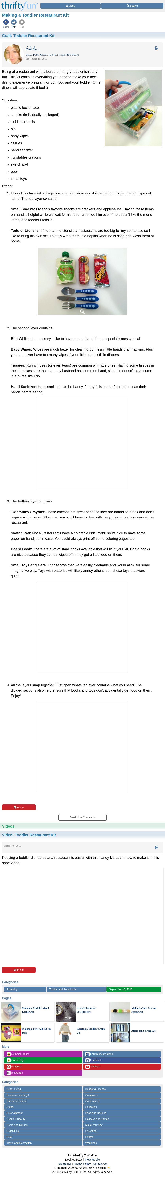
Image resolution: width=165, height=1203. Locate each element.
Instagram (15, 1073)
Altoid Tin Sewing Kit (143, 1030)
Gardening (15, 1060)
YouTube (92, 1067)
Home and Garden (17, 1124)
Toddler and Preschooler (63, 989)
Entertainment (15, 1112)
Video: (29, 835)
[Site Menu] (70, 6)
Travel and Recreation (19, 1142)
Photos (89, 1136)
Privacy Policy (82, 1163)
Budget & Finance (95, 1088)
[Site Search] (132, 6)
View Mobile (92, 1159)
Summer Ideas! (18, 1054)
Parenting (12, 989)
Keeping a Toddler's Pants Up (91, 1030)
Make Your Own (94, 1124)
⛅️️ (109, 1167)
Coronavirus (92, 1101)
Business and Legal (18, 1095)
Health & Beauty (16, 1119)
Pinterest (14, 1067)
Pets (9, 1136)
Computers (91, 1095)
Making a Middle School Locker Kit (35, 1009)
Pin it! (19, 807)
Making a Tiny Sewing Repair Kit (143, 1009)
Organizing (13, 1130)
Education (91, 1106)
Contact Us (100, 1163)
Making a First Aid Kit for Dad (36, 1030)
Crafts (10, 1106)
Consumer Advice (17, 1101)
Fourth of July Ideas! (99, 1054)
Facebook (93, 1060)
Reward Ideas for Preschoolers (86, 1009)
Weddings (91, 1142)
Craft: (28, 35)
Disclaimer (64, 1163)
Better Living (14, 1088)
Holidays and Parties (97, 1119)
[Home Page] (19, 2)
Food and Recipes (95, 1112)
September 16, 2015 (120, 989)
